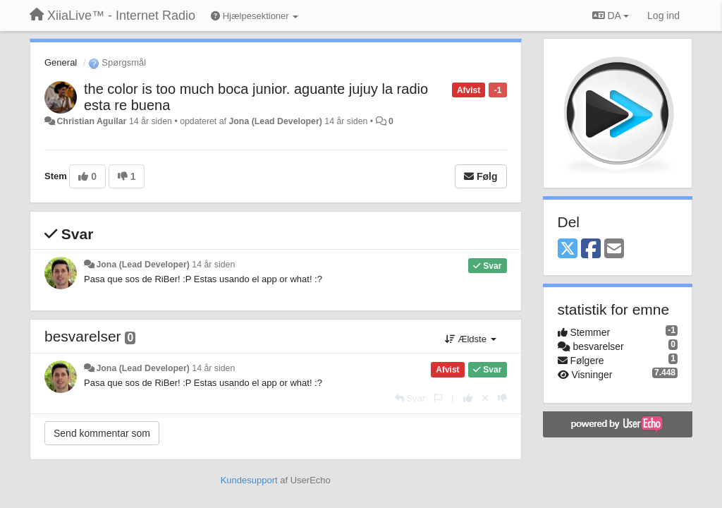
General (60, 62)
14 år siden (213, 265)
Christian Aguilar (91, 121)
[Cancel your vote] (485, 398)
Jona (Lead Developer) (275, 121)
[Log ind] (663, 16)
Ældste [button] (470, 339)
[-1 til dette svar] (502, 398)
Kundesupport (249, 480)
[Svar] (410, 398)
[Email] (614, 249)
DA (610, 15)
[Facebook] (591, 249)
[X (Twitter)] (567, 249)
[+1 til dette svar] (467, 398)
